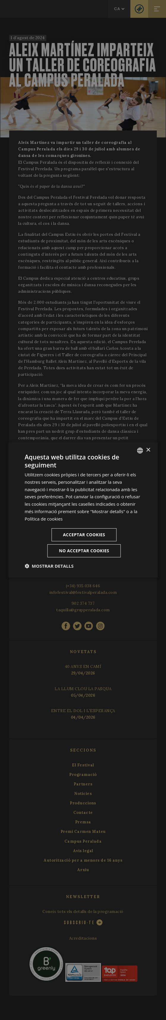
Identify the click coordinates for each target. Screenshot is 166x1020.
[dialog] (83, 510)
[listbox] (140, 450)
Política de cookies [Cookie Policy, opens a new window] (44, 519)
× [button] (148, 450)
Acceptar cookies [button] (84, 534)
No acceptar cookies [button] (84, 550)
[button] (49, 566)
